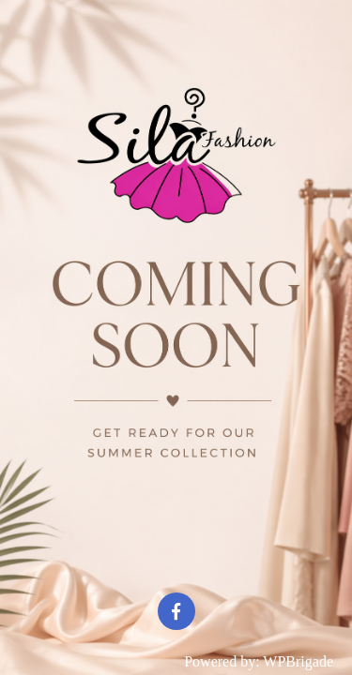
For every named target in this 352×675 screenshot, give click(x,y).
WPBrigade (298, 661)
